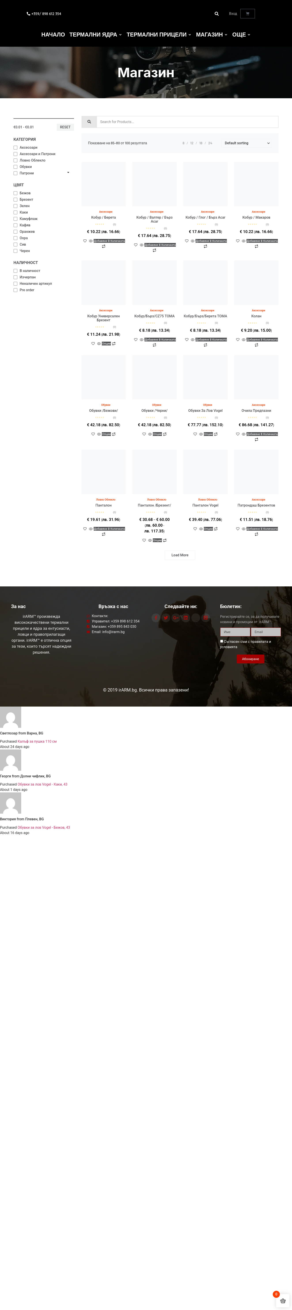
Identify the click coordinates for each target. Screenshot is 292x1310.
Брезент (23, 199)
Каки (20, 212)
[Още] (241, 34)
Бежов (22, 193)
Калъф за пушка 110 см (37, 741)
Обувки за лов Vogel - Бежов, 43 (44, 827)
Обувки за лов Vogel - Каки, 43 (42, 784)
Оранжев (24, 231)
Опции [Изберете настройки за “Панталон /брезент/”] (159, 492)
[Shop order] (246, 143)
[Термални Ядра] (95, 34)
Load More (179, 555)
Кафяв (21, 225)
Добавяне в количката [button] (109, 204)
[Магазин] (212, 34)
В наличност (26, 271)
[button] (216, 13)
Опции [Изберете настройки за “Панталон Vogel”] (211, 492)
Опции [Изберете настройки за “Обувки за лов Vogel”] (211, 398)
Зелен (21, 206)
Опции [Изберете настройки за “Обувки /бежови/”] (109, 398)
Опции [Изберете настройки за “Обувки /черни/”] (159, 398)
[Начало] (53, 34)
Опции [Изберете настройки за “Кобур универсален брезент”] (109, 303)
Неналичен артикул (32, 283)
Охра (20, 238)
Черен (21, 251)
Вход (233, 14)
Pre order (23, 290)
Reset (65, 127)
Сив (19, 244)
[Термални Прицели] (159, 34)
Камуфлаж (25, 219)
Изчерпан (24, 277)
